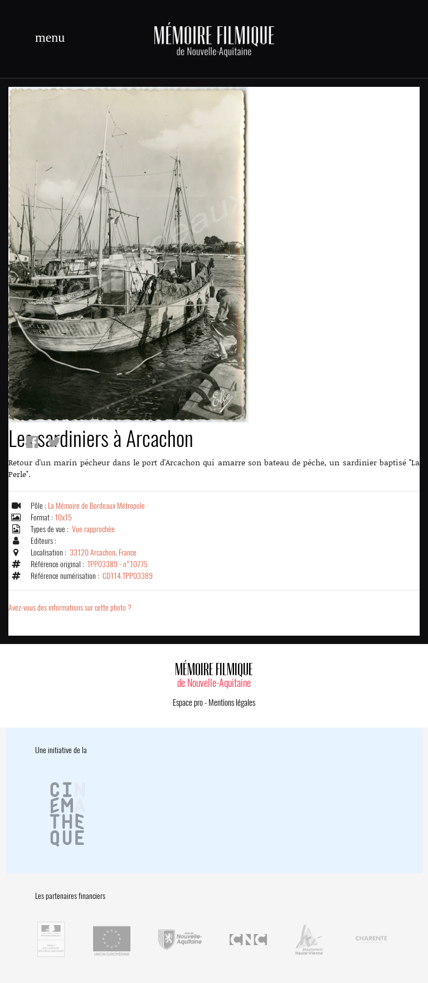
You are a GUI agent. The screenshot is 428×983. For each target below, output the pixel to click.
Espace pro (188, 702)
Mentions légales (231, 702)
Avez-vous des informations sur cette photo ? (70, 607)
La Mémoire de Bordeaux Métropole (96, 505)
